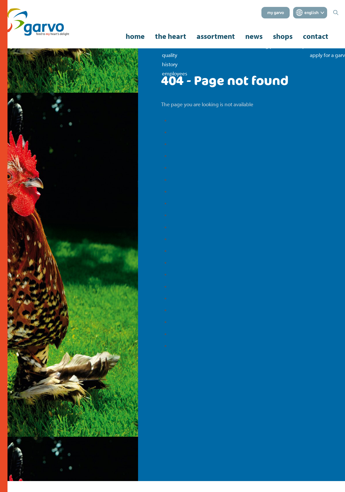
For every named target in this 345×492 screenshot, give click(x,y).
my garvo (275, 12)
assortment (216, 36)
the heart (170, 36)
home (135, 36)
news (254, 36)
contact (315, 36)
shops (283, 36)
